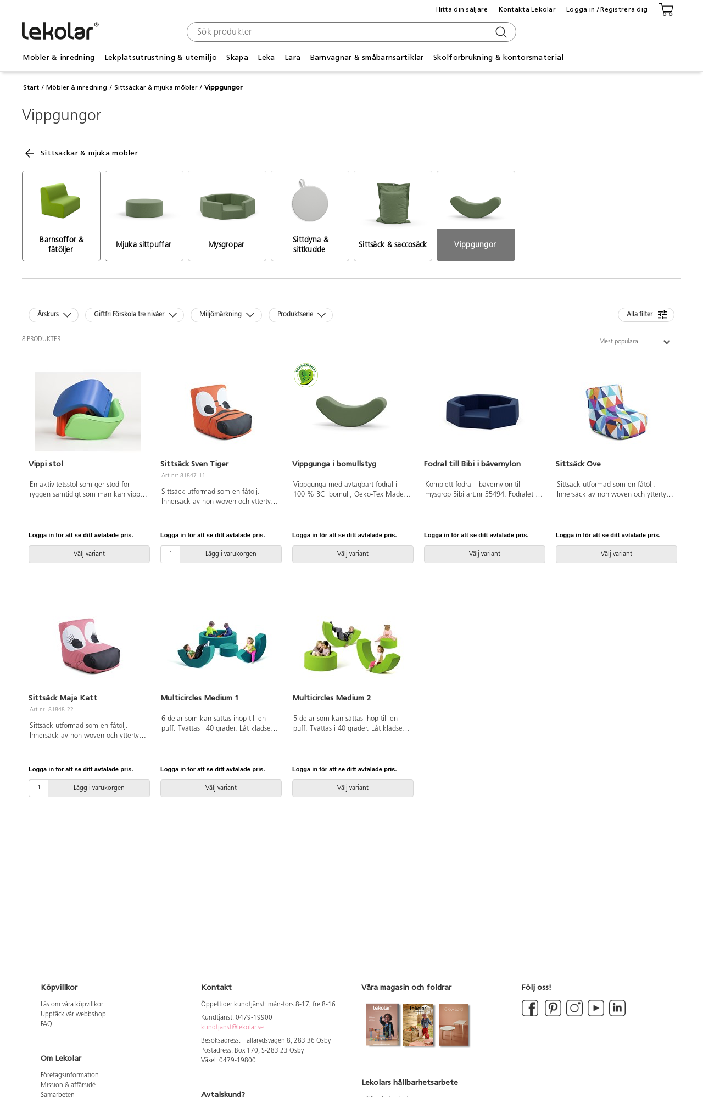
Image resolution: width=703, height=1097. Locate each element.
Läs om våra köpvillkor (72, 1004)
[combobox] (350, 32)
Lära (292, 57)
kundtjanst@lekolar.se (232, 1027)
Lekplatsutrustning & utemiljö (160, 57)
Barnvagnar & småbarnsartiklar (367, 57)
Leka (266, 57)
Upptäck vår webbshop (73, 1014)
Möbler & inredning (58, 57)
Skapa (237, 57)
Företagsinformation (70, 1075)
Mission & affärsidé (68, 1085)
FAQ (46, 1024)
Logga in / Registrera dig (607, 9)
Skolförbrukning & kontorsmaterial (498, 57)
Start (31, 87)
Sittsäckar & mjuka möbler (156, 87)
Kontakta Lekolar (527, 9)
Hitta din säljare (462, 9)
